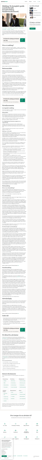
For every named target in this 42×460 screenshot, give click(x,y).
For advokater (25, 455)
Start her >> (32, 28)
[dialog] (7, 449)
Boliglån (4, 380)
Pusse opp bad (5, 394)
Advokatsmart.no (4, 338)
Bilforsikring (12, 380)
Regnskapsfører (22, 396)
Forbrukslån (5, 387)
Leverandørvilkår (19, 455)
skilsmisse (18, 276)
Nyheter (26, 1)
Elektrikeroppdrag (22, 387)
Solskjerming (5, 396)
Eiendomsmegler (22, 380)
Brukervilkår (14, 455)
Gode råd (8, 29)
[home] (4, 1)
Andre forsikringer (13, 387)
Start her (22, 40)
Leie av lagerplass (22, 398)
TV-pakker (12, 396)
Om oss (34, 1)
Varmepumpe (5, 398)
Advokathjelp (4, 29)
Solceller (5, 400)
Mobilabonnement (13, 394)
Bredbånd (12, 398)
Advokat (20, 392)
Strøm (11, 392)
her (18, 66)
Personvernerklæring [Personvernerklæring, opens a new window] (8, 447)
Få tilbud (12, 29)
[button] (7, 457)
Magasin (30, 1)
